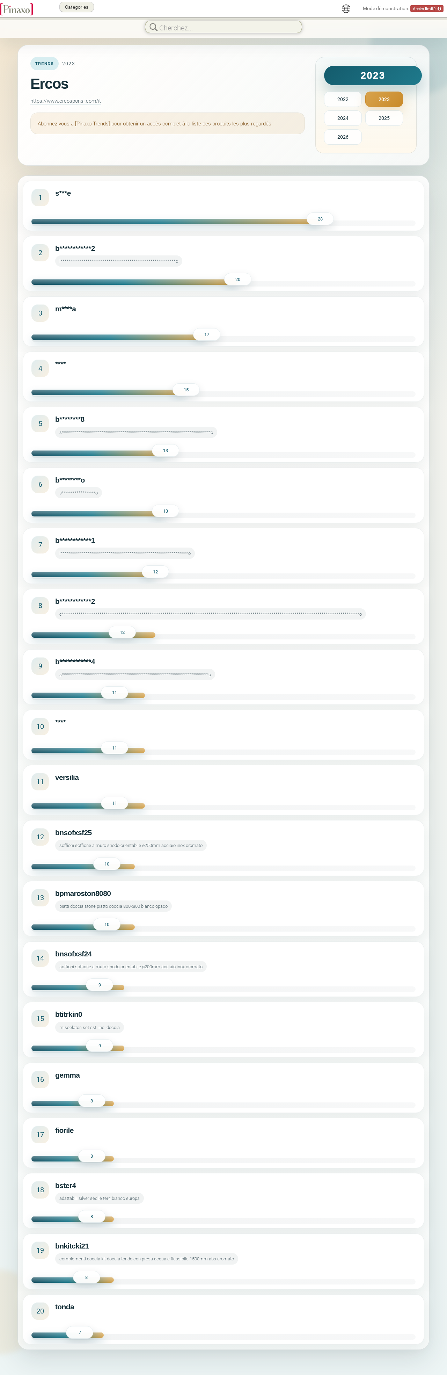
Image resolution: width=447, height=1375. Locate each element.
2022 (343, 99)
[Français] (346, 8)
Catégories (76, 6)
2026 (343, 136)
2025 (384, 118)
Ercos (49, 83)
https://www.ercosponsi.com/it (65, 100)
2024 (343, 118)
